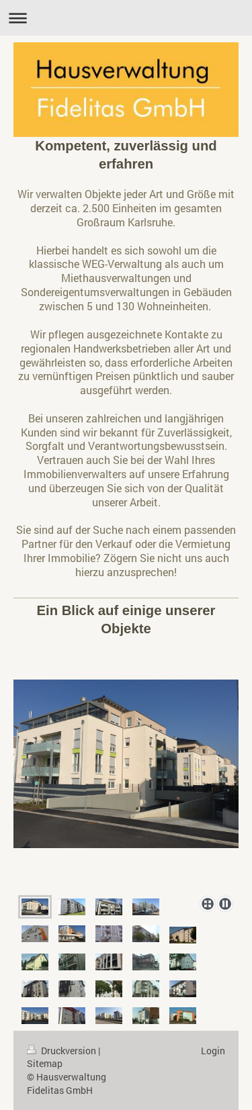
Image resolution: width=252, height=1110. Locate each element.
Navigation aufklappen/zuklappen (126, 17)
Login (213, 1050)
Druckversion (62, 1050)
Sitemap (44, 1063)
